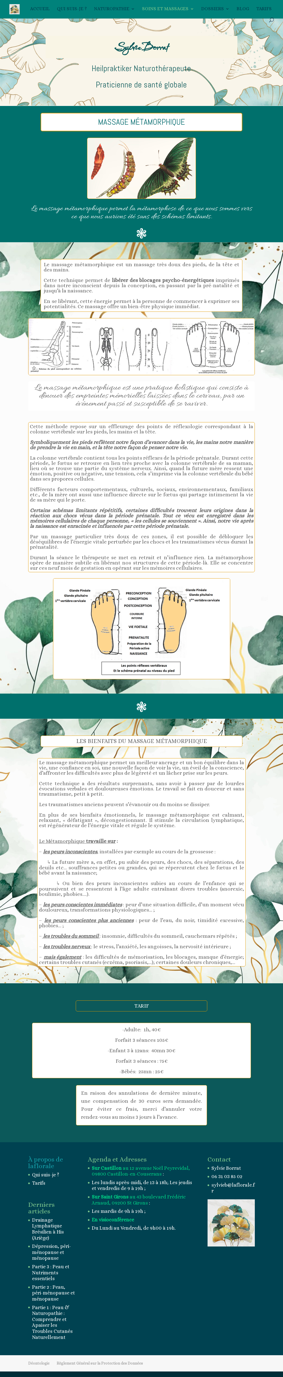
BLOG (243, 9)
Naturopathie (111, 9)
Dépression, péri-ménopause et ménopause (51, 1252)
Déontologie (38, 1363)
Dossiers (212, 9)
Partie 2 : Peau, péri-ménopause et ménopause (53, 1293)
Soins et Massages (165, 9)
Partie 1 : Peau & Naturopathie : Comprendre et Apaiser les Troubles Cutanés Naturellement (52, 1322)
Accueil (40, 9)
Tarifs (264, 9)
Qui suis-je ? (72, 9)
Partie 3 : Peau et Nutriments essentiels (50, 1272)
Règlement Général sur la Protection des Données (100, 1363)
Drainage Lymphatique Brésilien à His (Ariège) (48, 1229)
